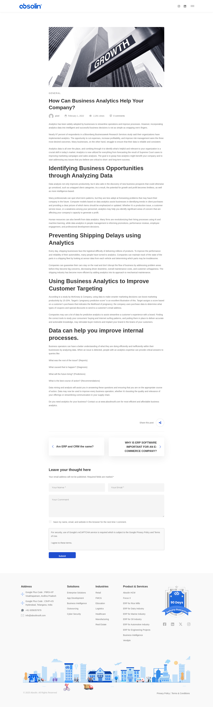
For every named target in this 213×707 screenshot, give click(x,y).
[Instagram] (187, 6)
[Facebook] (164, 624)
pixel (54, 115)
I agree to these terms (61, 543)
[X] (180, 624)
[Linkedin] (193, 6)
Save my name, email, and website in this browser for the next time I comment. (90, 522)
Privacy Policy (143, 532)
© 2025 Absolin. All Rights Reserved (40, 692)
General (55, 93)
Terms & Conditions (181, 693)
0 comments (117, 115)
